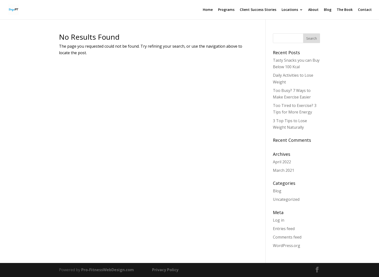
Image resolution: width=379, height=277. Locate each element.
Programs (226, 10)
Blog (327, 10)
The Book (345, 10)
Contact (365, 10)
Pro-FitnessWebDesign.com (107, 269)
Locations (290, 10)
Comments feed (287, 237)
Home (208, 10)
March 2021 (283, 170)
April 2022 (282, 162)
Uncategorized (286, 199)
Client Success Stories (258, 10)
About (313, 10)
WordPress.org (286, 245)
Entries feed (284, 228)
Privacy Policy (165, 269)
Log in (278, 220)
